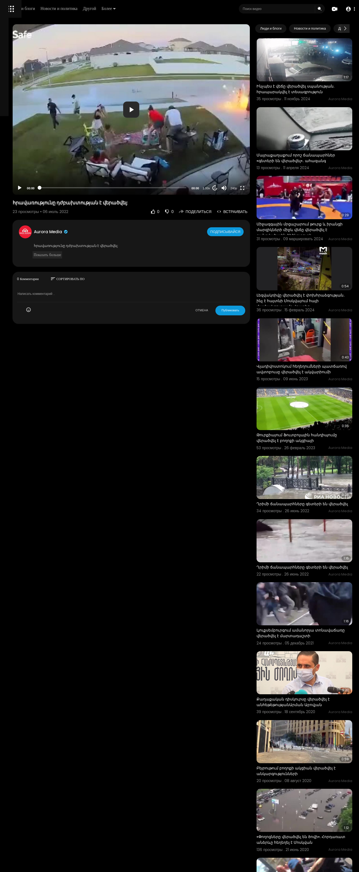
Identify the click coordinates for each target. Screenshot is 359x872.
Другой (163, 8)
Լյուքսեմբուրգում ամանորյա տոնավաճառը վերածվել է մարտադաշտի (305, 575)
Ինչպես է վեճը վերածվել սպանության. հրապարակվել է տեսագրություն (308, 83)
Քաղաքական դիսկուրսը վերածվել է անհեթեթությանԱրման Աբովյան (313, 634)
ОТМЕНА (221, 310)
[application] (174, 109)
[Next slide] (345, 28)
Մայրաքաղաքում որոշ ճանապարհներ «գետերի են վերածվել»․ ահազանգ (305, 145)
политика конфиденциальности (32, 177)
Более (182, 8)
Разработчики (18, 189)
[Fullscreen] (262, 188)
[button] (349, 9)
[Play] (86, 188)
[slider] (156, 187)
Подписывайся (246, 231)
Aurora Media (118, 232)
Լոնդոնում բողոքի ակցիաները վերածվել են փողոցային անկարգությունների (307, 819)
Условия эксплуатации (25, 170)
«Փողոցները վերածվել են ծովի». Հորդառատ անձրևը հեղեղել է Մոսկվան (309, 757)
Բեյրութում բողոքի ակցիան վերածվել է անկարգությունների (309, 694)
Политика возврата (22, 157)
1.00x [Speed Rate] (226, 188)
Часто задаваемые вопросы (29, 164)
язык (35, 189)
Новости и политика (132, 8)
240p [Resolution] (253, 188)
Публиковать (250, 310)
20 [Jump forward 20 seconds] (235, 188)
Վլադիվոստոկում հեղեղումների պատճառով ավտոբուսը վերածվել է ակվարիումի (313, 331)
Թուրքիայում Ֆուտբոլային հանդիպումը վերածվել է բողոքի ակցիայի (309, 393)
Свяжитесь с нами (34, 183)
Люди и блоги (96, 8)
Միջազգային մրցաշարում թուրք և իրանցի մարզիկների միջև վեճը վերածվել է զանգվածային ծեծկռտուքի (311, 210)
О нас (11, 183)
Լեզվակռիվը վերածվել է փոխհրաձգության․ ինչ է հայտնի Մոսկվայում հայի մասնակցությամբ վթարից (313, 272)
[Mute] (244, 188)
